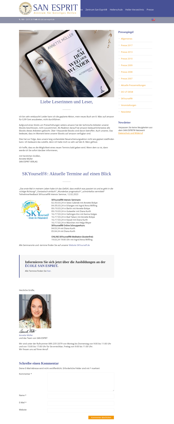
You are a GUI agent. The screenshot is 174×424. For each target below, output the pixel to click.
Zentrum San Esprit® (96, 10)
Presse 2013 (127, 52)
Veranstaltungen (128, 105)
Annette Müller (26, 335)
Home (80, 10)
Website (23, 409)
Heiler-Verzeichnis (134, 10)
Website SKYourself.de (79, 245)
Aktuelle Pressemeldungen (133, 85)
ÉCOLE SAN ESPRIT (41, 266)
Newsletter (126, 111)
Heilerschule (116, 10)
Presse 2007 (127, 78)
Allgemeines (126, 38)
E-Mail (22, 402)
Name (22, 395)
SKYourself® (127, 98)
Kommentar (25, 373)
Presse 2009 (127, 65)
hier (49, 271)
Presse (150, 10)
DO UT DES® (127, 91)
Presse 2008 (127, 72)
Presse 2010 (127, 58)
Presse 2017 (127, 45)
